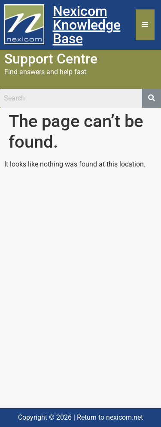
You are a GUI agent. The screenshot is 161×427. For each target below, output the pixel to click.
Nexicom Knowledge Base (87, 25)
